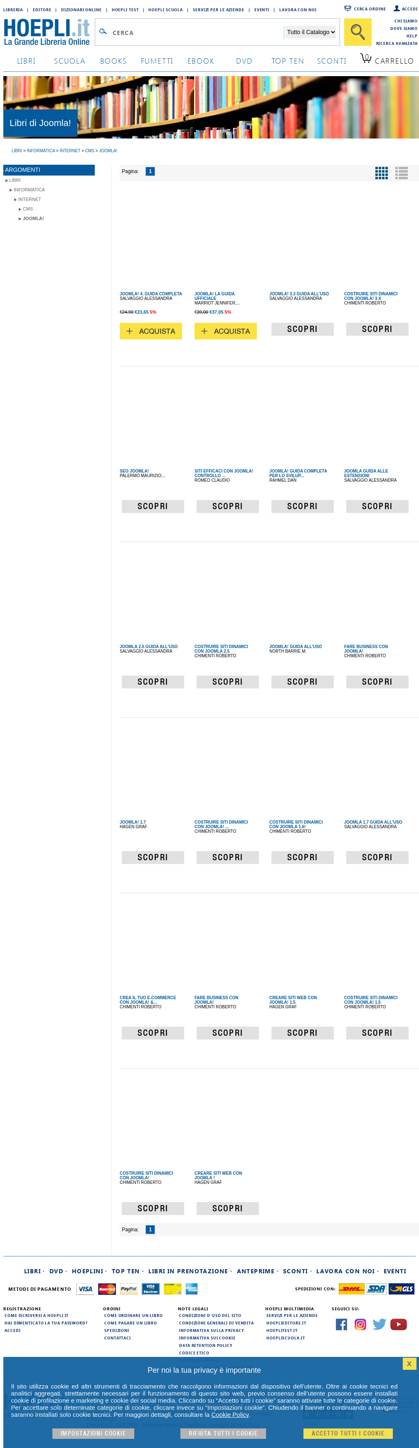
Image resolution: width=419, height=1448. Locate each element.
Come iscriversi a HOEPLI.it (37, 1315)
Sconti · (297, 1271)
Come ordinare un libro (133, 1315)
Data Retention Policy (205, 1345)
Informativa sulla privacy (211, 1330)
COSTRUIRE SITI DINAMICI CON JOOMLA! (146, 1175)
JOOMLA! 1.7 (133, 822)
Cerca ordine (370, 8)
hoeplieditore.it (286, 1322)
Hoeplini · (90, 1271)
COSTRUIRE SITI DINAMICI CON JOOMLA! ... (221, 824)
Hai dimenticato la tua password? (46, 1322)
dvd (244, 60)
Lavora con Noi (298, 9)
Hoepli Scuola (165, 9)
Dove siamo (404, 28)
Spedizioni (116, 1330)
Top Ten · (128, 1271)
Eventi (261, 9)
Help (412, 35)
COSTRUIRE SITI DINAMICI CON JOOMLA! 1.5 (370, 1000)
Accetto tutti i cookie (348, 1434)
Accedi (410, 8)
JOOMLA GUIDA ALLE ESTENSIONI (366, 473)
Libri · (34, 1271)
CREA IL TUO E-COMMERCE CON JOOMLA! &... (148, 1000)
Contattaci (117, 1337)
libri (26, 60)
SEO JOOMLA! (134, 471)
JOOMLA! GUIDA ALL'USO (295, 646)
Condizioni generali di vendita (216, 1322)
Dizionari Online (81, 9)
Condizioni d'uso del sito (210, 1315)
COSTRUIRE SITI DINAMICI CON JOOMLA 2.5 (221, 648)
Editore (42, 9)
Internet (29, 199)
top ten (288, 60)
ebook (200, 60)
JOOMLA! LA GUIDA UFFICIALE (214, 296)
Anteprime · (258, 1271)
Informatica (29, 189)
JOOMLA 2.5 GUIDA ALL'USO (149, 646)
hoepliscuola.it (285, 1337)
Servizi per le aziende (218, 9)
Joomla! (33, 218)
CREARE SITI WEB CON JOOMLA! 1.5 (293, 1000)
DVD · (58, 1271)
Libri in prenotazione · (190, 1271)
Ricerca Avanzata (397, 43)
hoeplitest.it (282, 1330)
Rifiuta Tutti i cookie (223, 1434)
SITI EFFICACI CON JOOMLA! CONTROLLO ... (224, 473)
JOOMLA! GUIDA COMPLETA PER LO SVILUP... (298, 473)
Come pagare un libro (130, 1322)
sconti (332, 60)
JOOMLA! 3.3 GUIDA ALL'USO (299, 294)
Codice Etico (194, 1352)
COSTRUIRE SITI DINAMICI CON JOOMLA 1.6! (296, 824)
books (113, 60)
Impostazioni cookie (93, 1434)
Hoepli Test (125, 9)
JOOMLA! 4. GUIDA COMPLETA (151, 294)
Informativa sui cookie (207, 1337)
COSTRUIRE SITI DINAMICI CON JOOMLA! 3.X (370, 296)
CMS (28, 208)
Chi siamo (406, 20)
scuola (70, 60)
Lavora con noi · (347, 1271)
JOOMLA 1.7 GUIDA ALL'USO (373, 822)
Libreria (13, 9)
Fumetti (157, 60)
